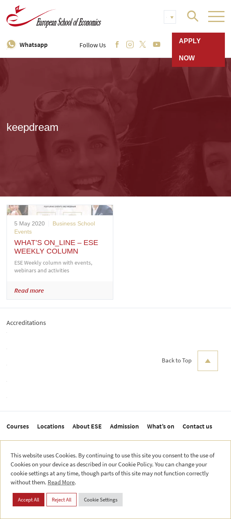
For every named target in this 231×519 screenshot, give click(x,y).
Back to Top (190, 361)
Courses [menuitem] (18, 426)
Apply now (190, 49)
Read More (61, 482)
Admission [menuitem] (124, 426)
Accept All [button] (28, 499)
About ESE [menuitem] (87, 426)
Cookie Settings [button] (100, 499)
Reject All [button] (61, 499)
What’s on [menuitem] (160, 426)
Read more (29, 290)
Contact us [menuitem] (197, 426)
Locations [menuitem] (50, 426)
